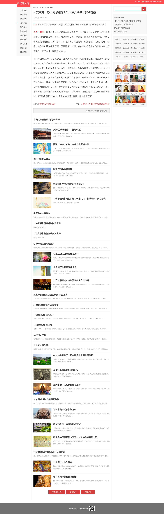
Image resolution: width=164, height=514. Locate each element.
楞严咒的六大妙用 (120, 31)
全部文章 (23, 39)
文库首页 (23, 10)
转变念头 (142, 52)
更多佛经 (73, 492)
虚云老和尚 (134, 69)
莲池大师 (141, 69)
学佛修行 (134, 39)
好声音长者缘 (119, 17)
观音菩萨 (142, 43)
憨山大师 (141, 90)
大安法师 (46, 7)
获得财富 (118, 43)
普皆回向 (126, 52)
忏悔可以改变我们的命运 (46, 104)
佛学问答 (23, 48)
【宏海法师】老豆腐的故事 (123, 24)
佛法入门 (23, 44)
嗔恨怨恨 (134, 52)
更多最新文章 (57, 492)
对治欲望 (142, 48)
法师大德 (23, 23)
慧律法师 (126, 79)
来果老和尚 (126, 90)
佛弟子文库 (37, 7)
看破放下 (134, 56)
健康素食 (142, 39)
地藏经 (126, 56)
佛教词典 (23, 35)
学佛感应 (118, 52)
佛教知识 (23, 31)
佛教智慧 (126, 39)
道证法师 (126, 69)
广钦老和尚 (134, 90)
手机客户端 (103, 111)
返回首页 (88, 492)
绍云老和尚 (126, 100)
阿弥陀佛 (23, 52)
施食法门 (126, 48)
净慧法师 (134, 79)
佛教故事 (23, 19)
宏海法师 (118, 90)
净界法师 (118, 69)
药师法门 (118, 48)
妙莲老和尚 (118, 79)
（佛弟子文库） (84, 508)
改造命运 (126, 43)
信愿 (141, 56)
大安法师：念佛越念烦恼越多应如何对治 (95, 104)
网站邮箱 (96, 111)
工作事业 (134, 48)
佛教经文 (23, 27)
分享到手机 (89, 111)
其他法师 (141, 79)
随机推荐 (23, 14)
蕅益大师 (118, 100)
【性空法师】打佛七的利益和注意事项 (127, 21)
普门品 (118, 56)
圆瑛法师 (134, 100)
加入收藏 (137, 2)
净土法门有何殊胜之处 (122, 28)
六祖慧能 (141, 100)
